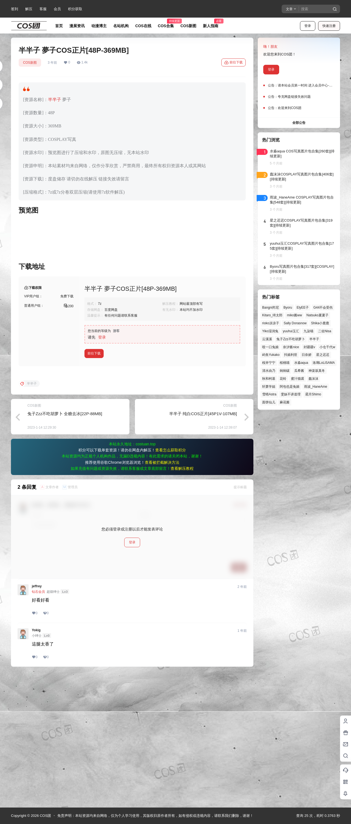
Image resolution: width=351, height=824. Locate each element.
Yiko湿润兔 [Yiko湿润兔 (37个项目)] (270, 331)
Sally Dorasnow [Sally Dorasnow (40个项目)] (295, 323)
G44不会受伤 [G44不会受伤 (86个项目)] (323, 307)
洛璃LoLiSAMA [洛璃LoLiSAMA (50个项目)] (324, 363)
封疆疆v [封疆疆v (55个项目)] (309, 347)
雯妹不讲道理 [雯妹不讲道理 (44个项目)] (291, 394)
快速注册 (329, 26)
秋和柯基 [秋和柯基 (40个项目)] (268, 379)
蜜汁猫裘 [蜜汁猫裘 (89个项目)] (297, 379)
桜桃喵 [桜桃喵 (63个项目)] (285, 363)
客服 (43, 9)
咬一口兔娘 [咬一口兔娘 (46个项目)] (270, 347)
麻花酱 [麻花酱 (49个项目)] (285, 402)
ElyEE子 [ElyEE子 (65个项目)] (303, 307)
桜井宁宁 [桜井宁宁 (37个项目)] (268, 363)
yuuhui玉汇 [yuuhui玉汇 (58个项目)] (291, 331)
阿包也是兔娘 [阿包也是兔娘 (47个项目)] (289, 387)
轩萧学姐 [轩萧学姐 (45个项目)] (268, 387)
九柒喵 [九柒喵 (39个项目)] (308, 331)
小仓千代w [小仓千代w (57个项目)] (327, 347)
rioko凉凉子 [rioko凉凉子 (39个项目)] (270, 323)
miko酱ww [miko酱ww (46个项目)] (294, 315)
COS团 (45, 816)
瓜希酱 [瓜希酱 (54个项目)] (299, 371)
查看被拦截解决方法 (162, 595)
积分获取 (75, 9)
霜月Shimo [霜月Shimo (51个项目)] (313, 394)
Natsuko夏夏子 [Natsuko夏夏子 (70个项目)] (318, 315)
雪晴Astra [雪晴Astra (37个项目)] (269, 394)
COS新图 (30, 63)
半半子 (54, 99)
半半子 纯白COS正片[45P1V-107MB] (203, 546)
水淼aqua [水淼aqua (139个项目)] (301, 363)
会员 (57, 9)
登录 (307, 26)
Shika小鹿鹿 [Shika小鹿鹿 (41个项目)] (320, 323)
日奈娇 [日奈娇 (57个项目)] (307, 355)
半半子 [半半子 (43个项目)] (314, 339)
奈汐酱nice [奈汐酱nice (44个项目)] (291, 347)
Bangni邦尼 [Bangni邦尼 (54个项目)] (270, 307)
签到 (14, 9)
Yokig (36, 762)
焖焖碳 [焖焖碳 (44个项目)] (285, 371)
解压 (28, 9)
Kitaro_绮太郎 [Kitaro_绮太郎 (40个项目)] (272, 315)
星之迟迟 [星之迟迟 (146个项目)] (322, 355)
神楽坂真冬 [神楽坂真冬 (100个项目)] (316, 371)
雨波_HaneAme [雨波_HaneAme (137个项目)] (315, 387)
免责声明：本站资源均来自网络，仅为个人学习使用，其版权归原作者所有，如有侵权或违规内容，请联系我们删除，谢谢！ (155, 816)
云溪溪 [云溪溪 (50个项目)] (267, 339)
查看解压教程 (182, 601)
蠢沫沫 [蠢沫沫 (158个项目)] (313, 379)
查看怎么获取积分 (170, 582)
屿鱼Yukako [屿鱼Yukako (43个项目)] (270, 355)
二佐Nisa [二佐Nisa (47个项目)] (324, 331)
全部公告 (298, 123)
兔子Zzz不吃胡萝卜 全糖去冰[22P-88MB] (64, 546)
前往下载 (233, 62)
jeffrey (37, 718)
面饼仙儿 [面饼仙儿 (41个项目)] (268, 402)
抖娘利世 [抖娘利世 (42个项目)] (290, 355)
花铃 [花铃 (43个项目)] (283, 379)
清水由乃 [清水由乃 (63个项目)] (268, 371)
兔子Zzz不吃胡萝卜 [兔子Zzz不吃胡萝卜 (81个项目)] (290, 339)
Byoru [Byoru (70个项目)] (288, 307)
